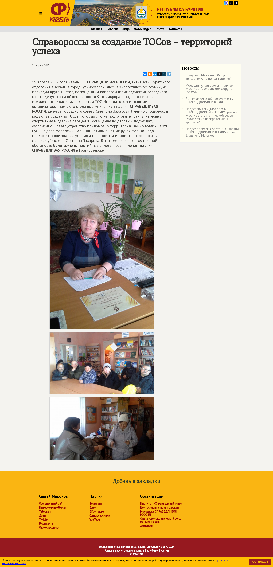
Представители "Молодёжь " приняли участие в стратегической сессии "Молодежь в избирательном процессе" (209, 115)
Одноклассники (49, 527)
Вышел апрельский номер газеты (207, 100)
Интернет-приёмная (52, 507)
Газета (159, 29)
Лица (126, 29)
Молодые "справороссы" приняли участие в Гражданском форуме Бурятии (207, 89)
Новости (112, 29)
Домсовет (146, 525)
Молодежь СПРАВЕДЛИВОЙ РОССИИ (158, 513)
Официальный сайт (51, 503)
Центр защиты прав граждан (159, 507)
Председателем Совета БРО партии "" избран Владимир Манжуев (210, 132)
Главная (96, 29)
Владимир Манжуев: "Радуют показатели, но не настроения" (206, 77)
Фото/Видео (142, 29)
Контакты (175, 29)
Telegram (45, 511)
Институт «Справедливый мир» (161, 503)
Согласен (260, 561)
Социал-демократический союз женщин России (160, 520)
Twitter (44, 519)
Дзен (42, 515)
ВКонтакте (46, 523)
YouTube (94, 519)
